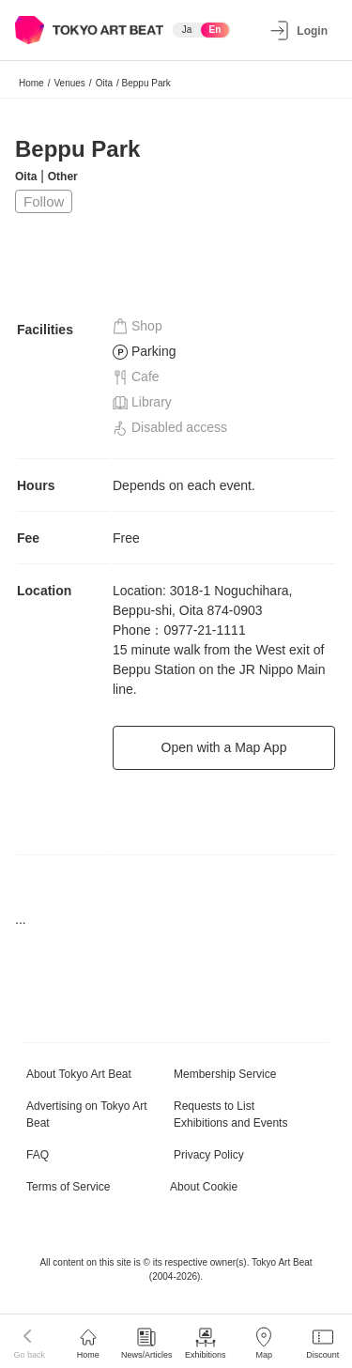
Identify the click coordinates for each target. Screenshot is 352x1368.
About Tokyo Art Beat (78, 1074)
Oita (104, 83)
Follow (43, 201)
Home (31, 83)
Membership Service (225, 1074)
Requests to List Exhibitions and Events (230, 1114)
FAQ (37, 1154)
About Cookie (203, 1186)
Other (63, 176)
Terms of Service (68, 1186)
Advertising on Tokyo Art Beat (86, 1114)
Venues (69, 83)
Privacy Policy (209, 1154)
